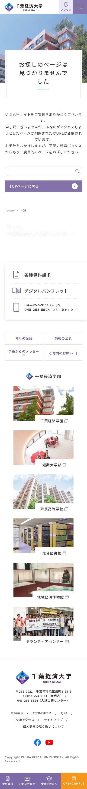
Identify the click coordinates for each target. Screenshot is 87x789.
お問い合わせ (42, 713)
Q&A (64, 713)
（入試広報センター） (51, 309)
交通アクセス (25, 719)
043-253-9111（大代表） (45, 696)
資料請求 (17, 713)
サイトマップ (53, 719)
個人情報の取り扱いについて (43, 726)
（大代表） (43, 305)
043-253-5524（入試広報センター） (43, 700)
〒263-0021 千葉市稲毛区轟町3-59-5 (43, 691)
